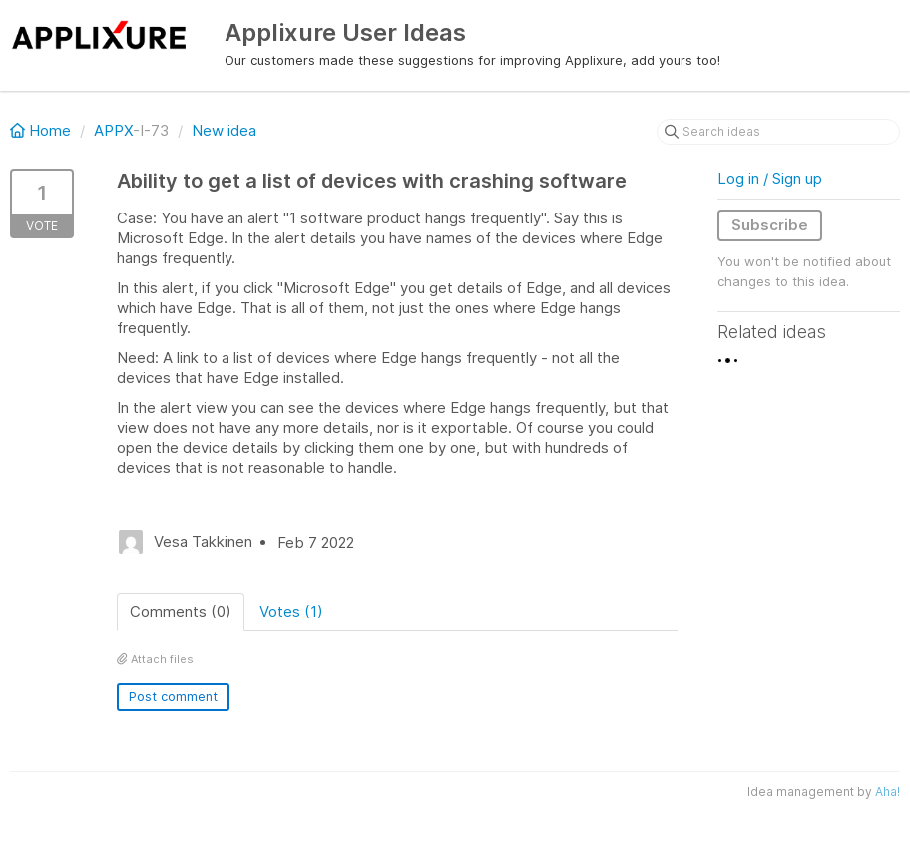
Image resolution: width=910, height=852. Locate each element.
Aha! (887, 791)
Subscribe (769, 224)
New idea (224, 130)
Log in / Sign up (769, 178)
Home (42, 130)
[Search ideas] (778, 132)
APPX (113, 130)
